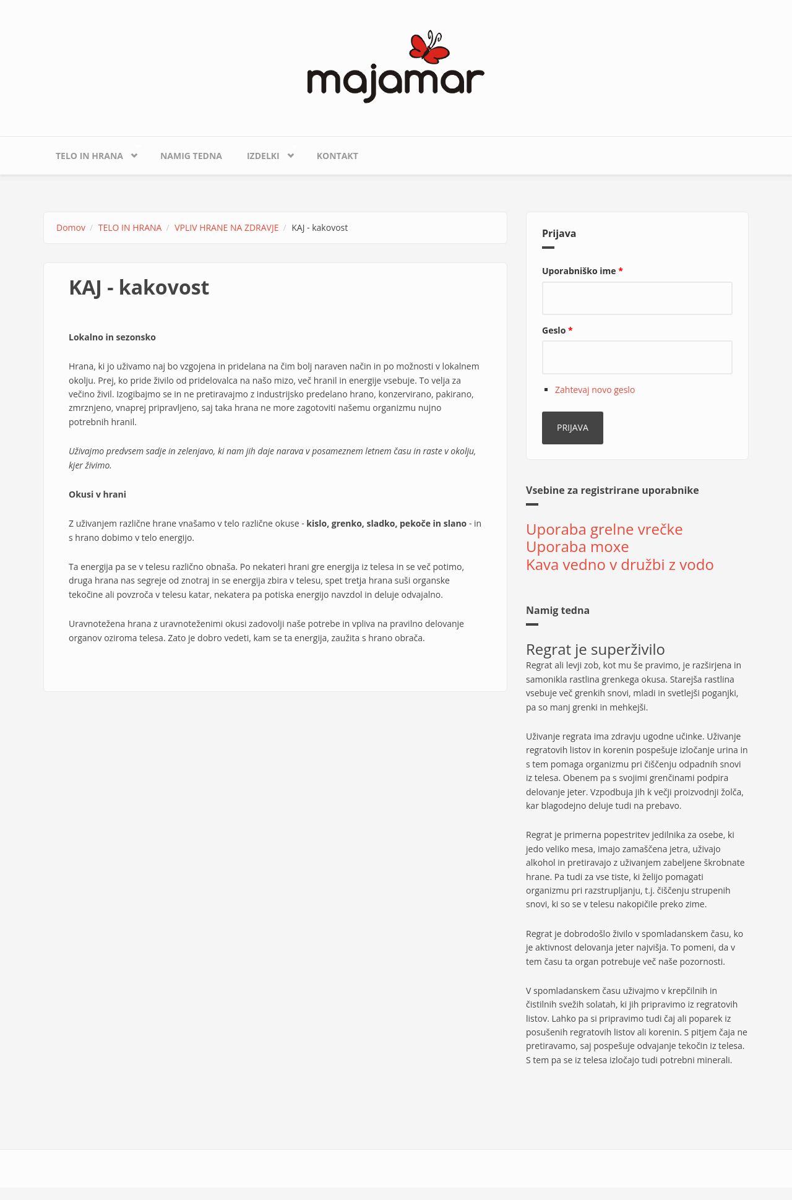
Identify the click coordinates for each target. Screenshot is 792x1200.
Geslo (557, 330)
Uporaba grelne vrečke (604, 529)
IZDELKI (266, 153)
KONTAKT (337, 156)
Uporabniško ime (582, 271)
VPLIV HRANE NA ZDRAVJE (226, 227)
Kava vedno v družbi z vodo (620, 564)
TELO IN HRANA (92, 153)
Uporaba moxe (577, 546)
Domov (70, 227)
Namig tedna (191, 156)
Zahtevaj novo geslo (595, 389)
